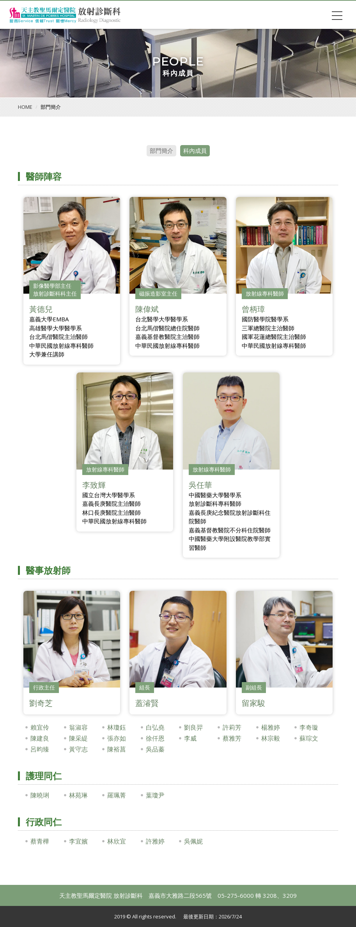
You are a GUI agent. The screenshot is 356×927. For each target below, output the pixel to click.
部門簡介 (161, 150)
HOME (25, 106)
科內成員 (195, 150)
